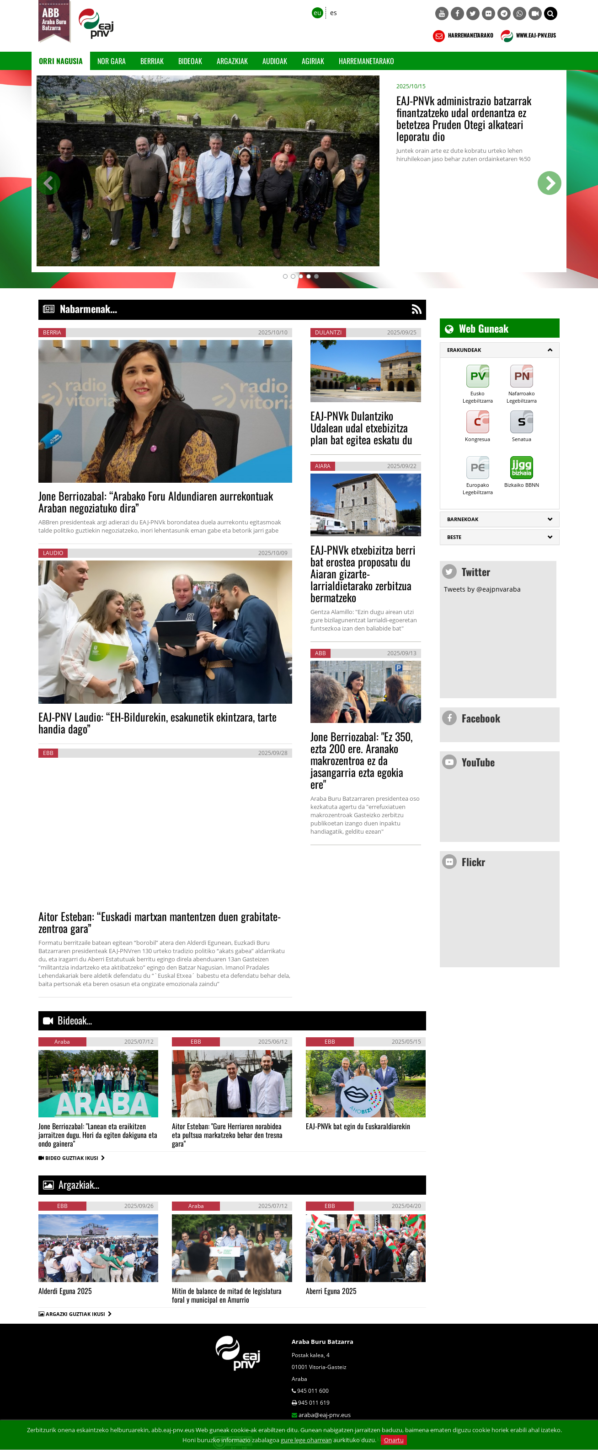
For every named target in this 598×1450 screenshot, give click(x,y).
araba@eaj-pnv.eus (325, 1415)
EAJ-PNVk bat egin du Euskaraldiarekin (358, 1126)
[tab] (500, 350)
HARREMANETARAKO (462, 36)
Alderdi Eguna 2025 (65, 1290)
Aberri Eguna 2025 (331, 1290)
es (333, 12)
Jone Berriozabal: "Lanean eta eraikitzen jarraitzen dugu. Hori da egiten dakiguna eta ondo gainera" (97, 1135)
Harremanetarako (366, 60)
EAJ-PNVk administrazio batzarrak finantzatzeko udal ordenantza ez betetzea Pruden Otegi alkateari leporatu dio (463, 118)
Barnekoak (462, 519)
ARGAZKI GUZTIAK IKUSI (75, 1313)
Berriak (152, 60)
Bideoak (190, 60)
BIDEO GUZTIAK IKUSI (75, 1157)
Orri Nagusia (61, 60)
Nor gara (111, 60)
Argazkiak (232, 60)
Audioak (274, 60)
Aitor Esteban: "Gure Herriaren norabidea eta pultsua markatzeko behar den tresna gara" (227, 1135)
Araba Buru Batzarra (322, 1341)
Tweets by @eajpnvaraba (482, 589)
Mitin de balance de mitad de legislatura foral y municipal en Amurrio (227, 1295)
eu (317, 12)
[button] (550, 13)
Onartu (394, 1440)
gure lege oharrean (306, 1440)
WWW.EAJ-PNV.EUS (527, 36)
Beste (454, 537)
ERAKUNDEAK (464, 349)
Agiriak (313, 60)
